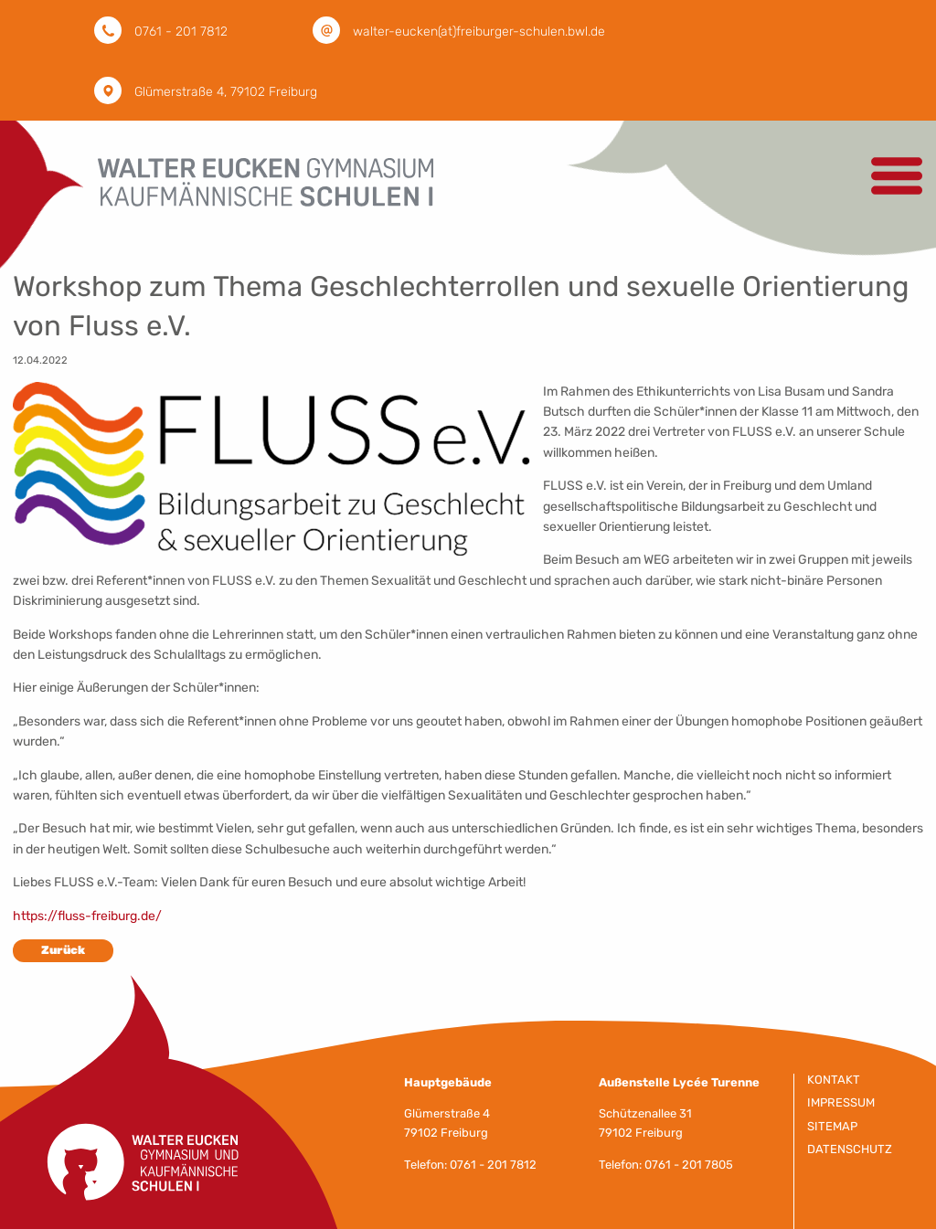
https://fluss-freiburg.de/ (87, 916)
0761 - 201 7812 (181, 31)
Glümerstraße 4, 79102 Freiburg (225, 92)
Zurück (63, 950)
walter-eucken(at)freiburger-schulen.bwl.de (479, 31)
